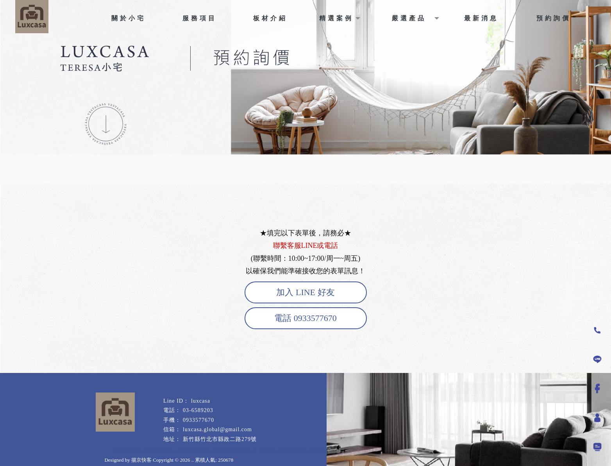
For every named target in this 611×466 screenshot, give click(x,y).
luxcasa (200, 401)
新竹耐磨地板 (127, 451)
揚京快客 (141, 460)
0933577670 (198, 420)
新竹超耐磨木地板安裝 (382, 451)
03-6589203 (198, 410)
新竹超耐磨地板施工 (234, 451)
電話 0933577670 (305, 318)
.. (192, 460)
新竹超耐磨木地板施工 (332, 451)
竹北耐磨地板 (159, 451)
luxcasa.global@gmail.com (217, 429)
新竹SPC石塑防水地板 (282, 451)
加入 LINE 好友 (305, 292)
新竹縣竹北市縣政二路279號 (220, 439)
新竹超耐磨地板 (193, 451)
